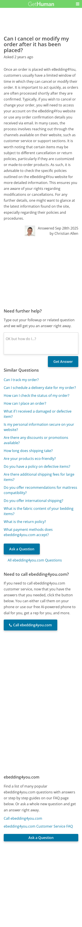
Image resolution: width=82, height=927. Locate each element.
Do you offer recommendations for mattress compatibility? (40, 490)
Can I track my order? (21, 379)
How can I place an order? (25, 403)
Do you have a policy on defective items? (37, 466)
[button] (77, 4)
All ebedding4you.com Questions (35, 560)
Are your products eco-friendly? (30, 458)
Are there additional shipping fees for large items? (39, 477)
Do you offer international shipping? (33, 500)
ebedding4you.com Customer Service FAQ (38, 826)
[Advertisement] (41, 272)
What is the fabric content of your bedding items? (38, 511)
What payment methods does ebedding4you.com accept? (28, 532)
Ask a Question (21, 549)
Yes (49, 867)
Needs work (66, 867)
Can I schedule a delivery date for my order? (40, 387)
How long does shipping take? (28, 450)
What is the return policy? (25, 521)
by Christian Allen (64, 233)
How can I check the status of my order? (36, 395)
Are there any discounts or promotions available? (36, 440)
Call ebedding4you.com (23, 818)
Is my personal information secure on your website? (39, 427)
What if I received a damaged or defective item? (38, 414)
